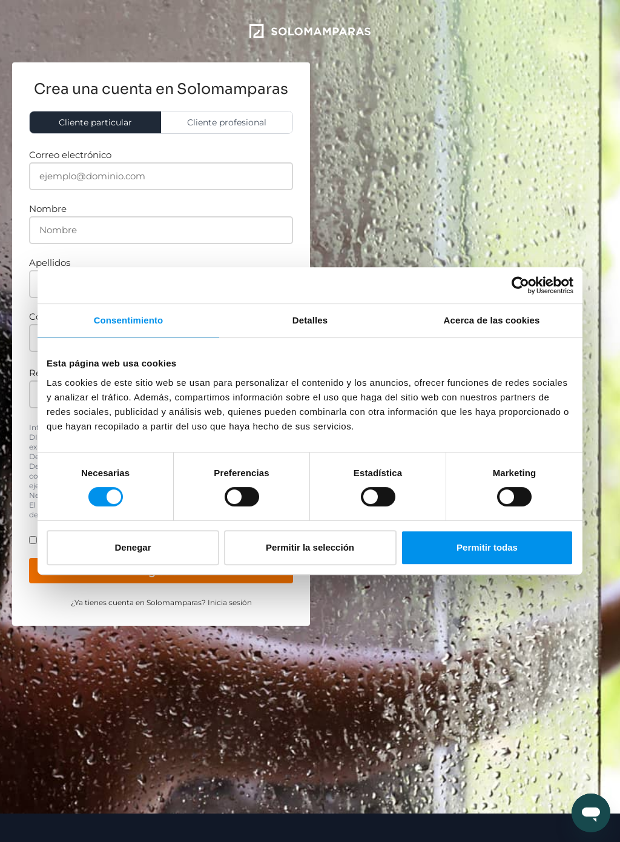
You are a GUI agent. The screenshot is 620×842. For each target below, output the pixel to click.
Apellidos (49, 262)
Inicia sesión (230, 602)
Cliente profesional (226, 122)
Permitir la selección (310, 547)
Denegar (132, 547)
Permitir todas (487, 547)
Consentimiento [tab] (128, 320)
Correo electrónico (70, 155)
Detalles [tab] (310, 320)
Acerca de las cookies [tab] (492, 320)
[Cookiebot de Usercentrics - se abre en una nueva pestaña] (520, 285)
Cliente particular (95, 122)
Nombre (48, 208)
